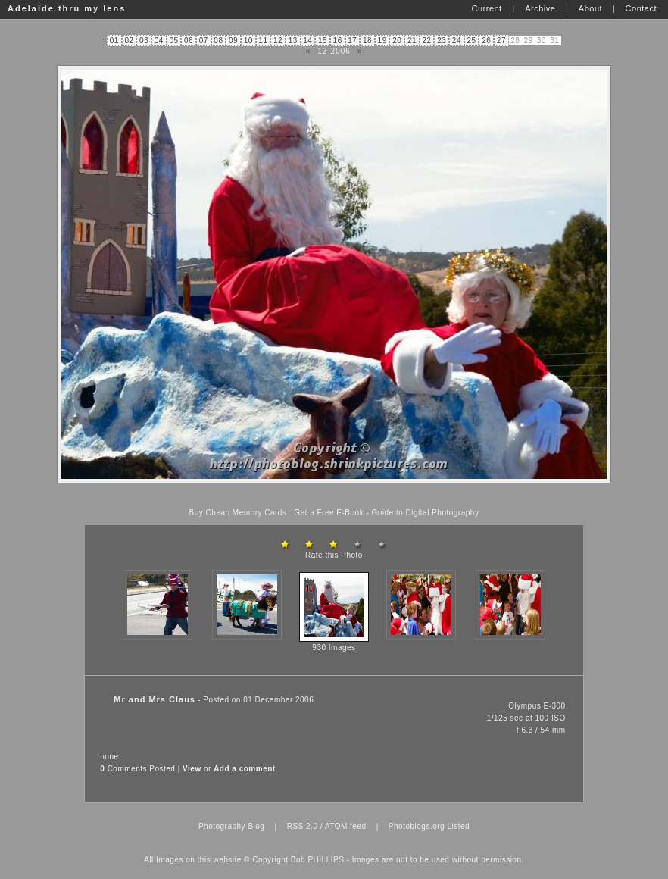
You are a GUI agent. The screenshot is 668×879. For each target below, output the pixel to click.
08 (218, 40)
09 (233, 40)
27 (501, 40)
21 (412, 40)
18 (367, 40)
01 (114, 40)
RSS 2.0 (302, 826)
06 (188, 40)
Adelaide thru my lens (67, 8)
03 (143, 40)
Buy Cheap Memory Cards (238, 512)
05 (173, 40)
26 (486, 40)
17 (352, 40)
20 (396, 40)
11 (262, 40)
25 (471, 40)
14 (307, 40)
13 (293, 40)
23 (441, 40)
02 (128, 40)
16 (337, 40)
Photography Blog (231, 826)
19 (382, 40)
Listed (458, 826)
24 (456, 40)
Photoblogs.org (417, 826)
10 (248, 40)
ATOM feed (346, 826)
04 (159, 40)
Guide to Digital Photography (425, 512)
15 (322, 40)
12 (277, 40)
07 (203, 40)
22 (427, 40)
